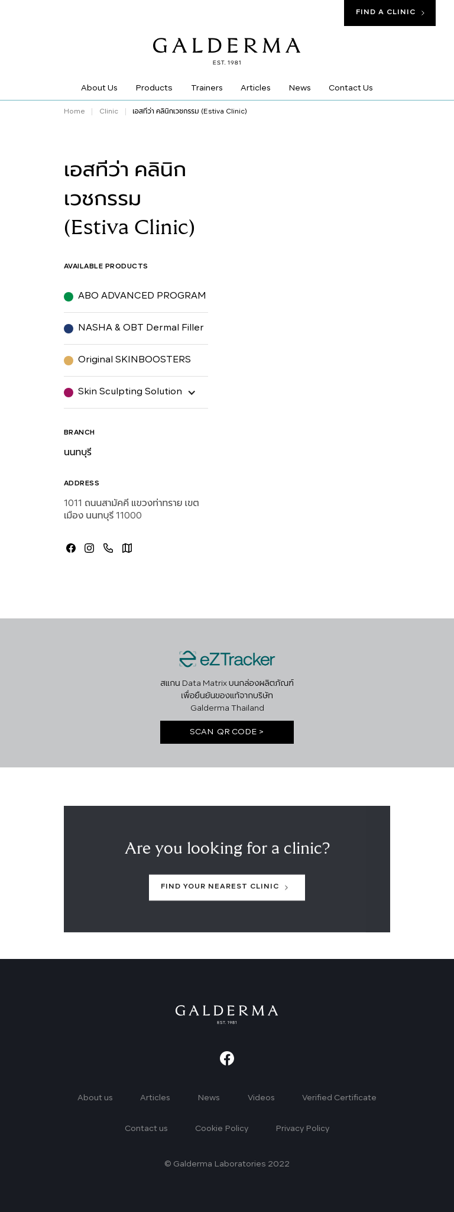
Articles (155, 1098)
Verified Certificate (339, 1098)
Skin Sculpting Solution (130, 392)
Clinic (108, 111)
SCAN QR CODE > (227, 732)
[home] (227, 43)
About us (95, 1098)
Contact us (146, 1129)
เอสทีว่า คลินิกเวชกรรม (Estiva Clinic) (189, 111)
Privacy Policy (302, 1129)
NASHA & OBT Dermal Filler (141, 328)
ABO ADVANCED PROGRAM (142, 296)
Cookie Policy (221, 1129)
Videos (261, 1098)
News (208, 1098)
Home (74, 111)
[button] (136, 392)
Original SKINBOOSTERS (134, 360)
